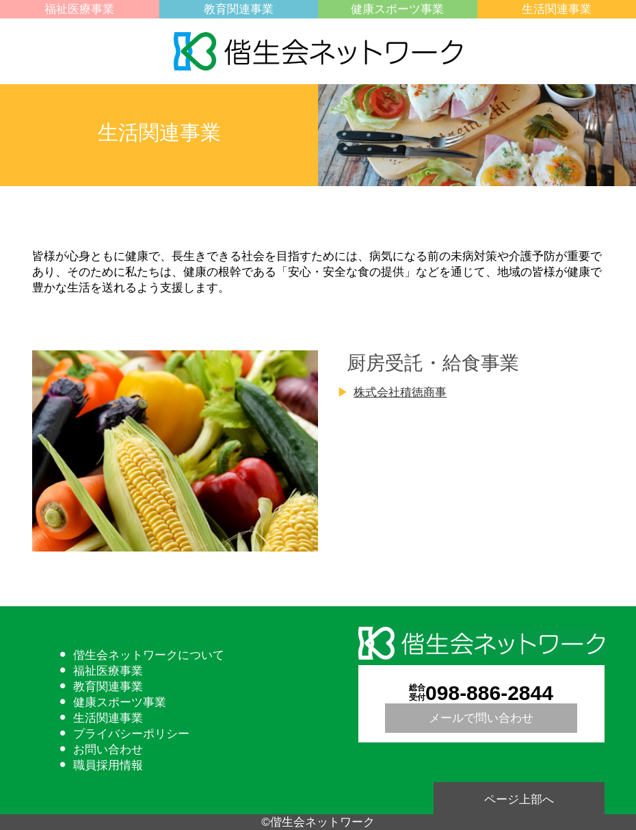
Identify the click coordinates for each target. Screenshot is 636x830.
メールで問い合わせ (481, 718)
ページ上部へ (519, 799)
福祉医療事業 (79, 9)
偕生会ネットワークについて (148, 655)
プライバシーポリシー (131, 733)
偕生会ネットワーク (318, 51)
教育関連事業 (239, 9)
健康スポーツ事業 (397, 9)
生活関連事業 (557, 9)
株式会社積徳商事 (400, 392)
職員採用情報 (108, 765)
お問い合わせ (108, 749)
